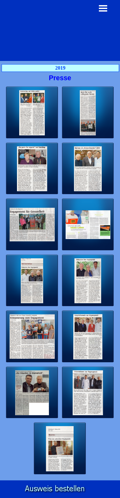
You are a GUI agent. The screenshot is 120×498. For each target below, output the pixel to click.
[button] (32, 113)
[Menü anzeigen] (103, 8)
